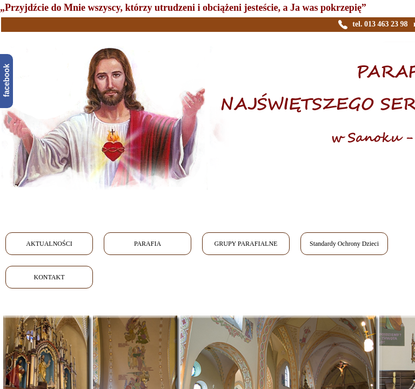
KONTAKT (49, 277)
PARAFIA (147, 243)
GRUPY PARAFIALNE (246, 243)
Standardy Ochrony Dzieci (344, 243)
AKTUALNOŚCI (49, 243)
